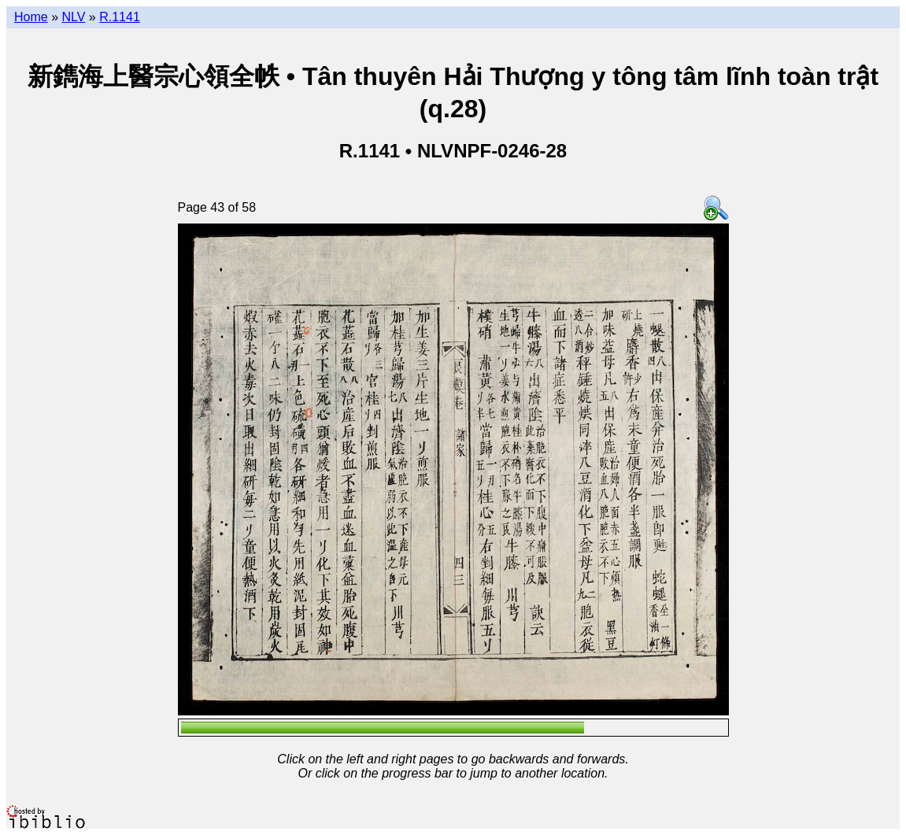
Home (31, 17)
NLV (73, 17)
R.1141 (119, 17)
